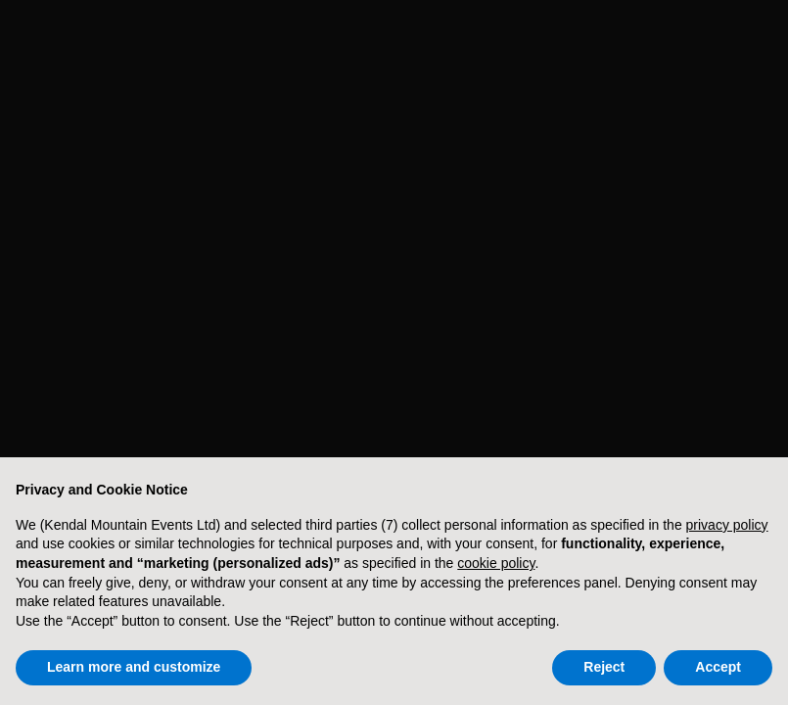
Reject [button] (604, 667)
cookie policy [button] (495, 563)
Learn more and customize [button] (133, 667)
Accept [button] (718, 667)
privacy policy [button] (727, 525)
